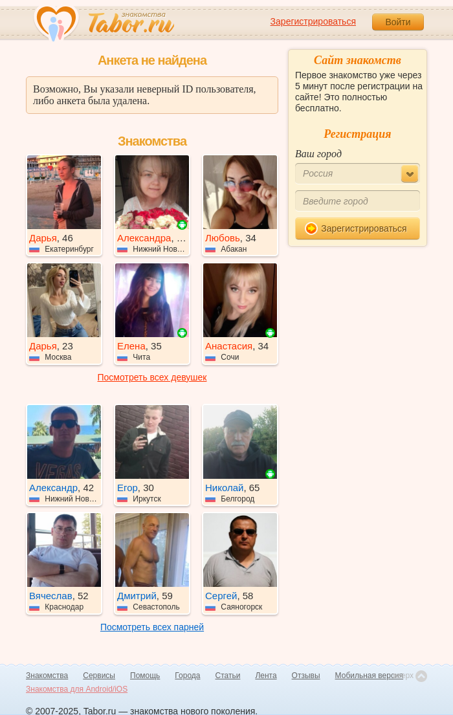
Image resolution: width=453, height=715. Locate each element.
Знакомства (47, 675)
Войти (397, 22)
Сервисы (99, 675)
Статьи (228, 675)
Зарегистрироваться (313, 21)
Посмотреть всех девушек (152, 377)
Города (187, 675)
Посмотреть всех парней (152, 627)
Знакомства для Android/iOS (76, 689)
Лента (265, 675)
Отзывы (306, 675)
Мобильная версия (369, 675)
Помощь (145, 675)
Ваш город (318, 153)
